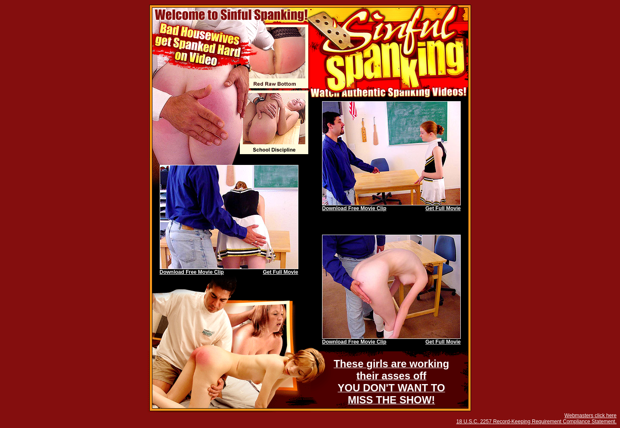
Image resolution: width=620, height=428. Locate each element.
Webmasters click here (590, 415)
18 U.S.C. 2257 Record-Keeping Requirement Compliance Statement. (536, 422)
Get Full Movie (443, 208)
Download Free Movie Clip (354, 208)
